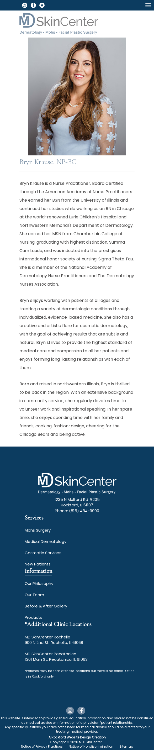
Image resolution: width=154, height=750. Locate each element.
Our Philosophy (39, 583)
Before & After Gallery (46, 606)
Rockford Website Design (71, 737)
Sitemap (126, 746)
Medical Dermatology (45, 541)
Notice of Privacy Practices (42, 746)
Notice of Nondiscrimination (91, 746)
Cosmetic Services (43, 552)
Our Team (34, 594)
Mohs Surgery (38, 530)
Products (33, 617)
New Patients (38, 564)
